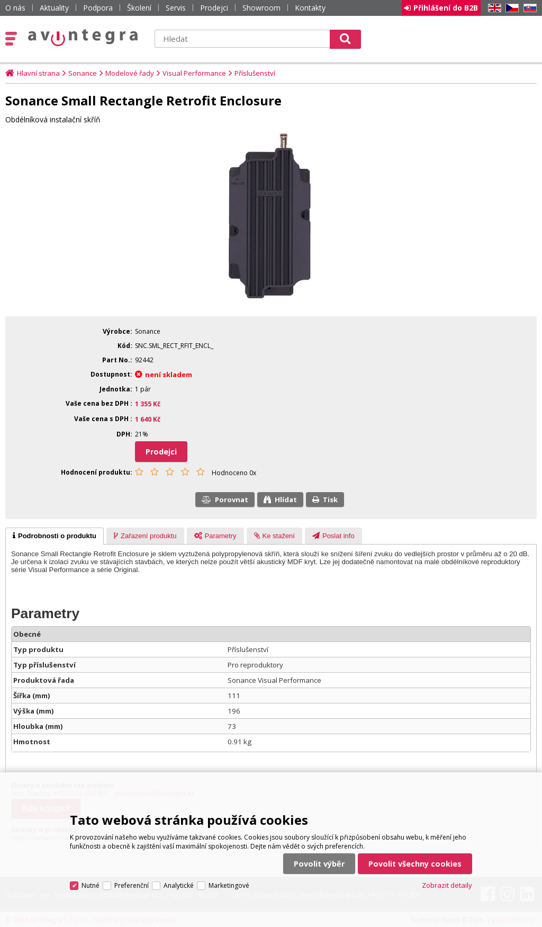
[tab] (54, 536)
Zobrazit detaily (447, 885)
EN (493, 8)
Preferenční (131, 885)
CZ (510, 8)
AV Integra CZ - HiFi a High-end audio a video (83, 37)
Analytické (179, 885)
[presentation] (54, 536)
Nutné (91, 885)
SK (528, 8)
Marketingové (229, 885)
